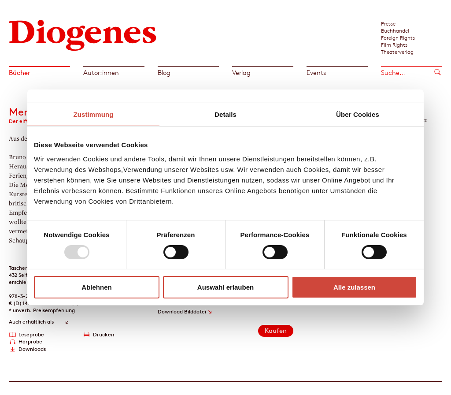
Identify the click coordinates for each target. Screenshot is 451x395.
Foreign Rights (398, 37)
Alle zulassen (354, 287)
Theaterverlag (397, 51)
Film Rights (394, 44)
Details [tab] (225, 114)
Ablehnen (96, 287)
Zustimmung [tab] (94, 114)
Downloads (32, 349)
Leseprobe (31, 334)
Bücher (19, 72)
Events (316, 72)
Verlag (241, 72)
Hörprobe (30, 341)
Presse (388, 23)
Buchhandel (395, 30)
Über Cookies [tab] (357, 114)
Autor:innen (101, 72)
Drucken (103, 334)
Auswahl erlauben (225, 287)
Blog (164, 72)
